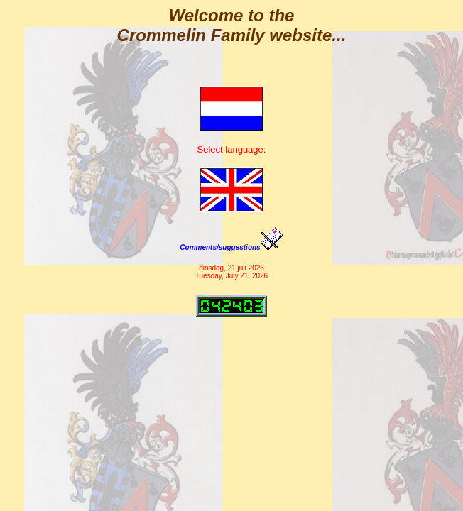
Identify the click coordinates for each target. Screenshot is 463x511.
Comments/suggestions (231, 247)
